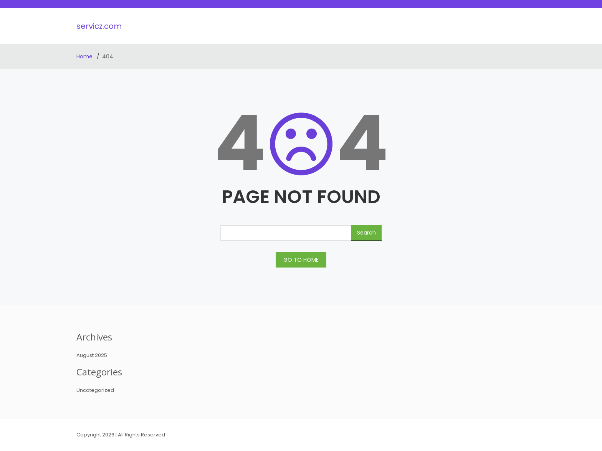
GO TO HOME (301, 260)
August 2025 (91, 355)
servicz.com (99, 26)
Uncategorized (95, 390)
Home (85, 56)
